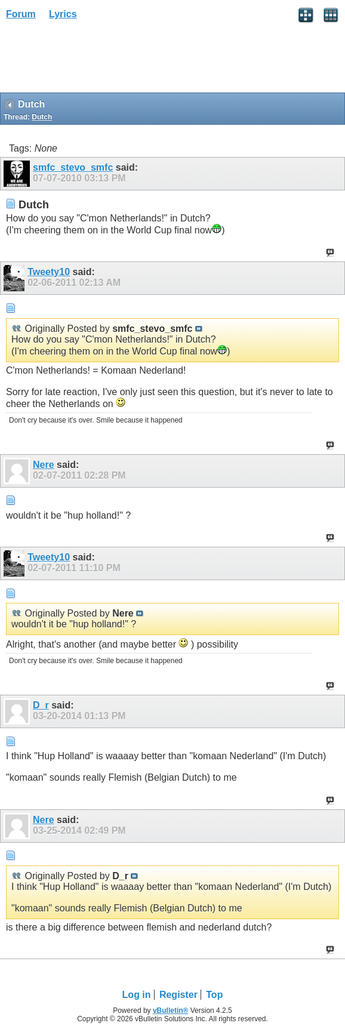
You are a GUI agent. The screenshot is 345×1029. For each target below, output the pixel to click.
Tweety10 (48, 272)
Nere (43, 465)
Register (178, 995)
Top (214, 995)
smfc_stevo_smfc (73, 167)
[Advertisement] (95, 60)
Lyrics (63, 14)
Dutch (42, 117)
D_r (41, 705)
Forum (21, 14)
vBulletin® (171, 1010)
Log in (136, 995)
